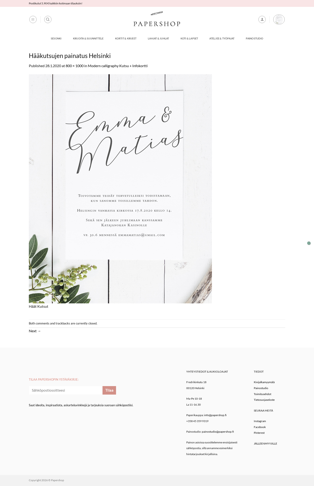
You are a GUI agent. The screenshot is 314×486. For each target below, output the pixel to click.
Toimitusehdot (262, 394)
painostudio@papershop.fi (218, 431)
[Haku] (47, 19)
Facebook (260, 427)
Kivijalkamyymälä (264, 382)
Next (35, 331)
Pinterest (259, 432)
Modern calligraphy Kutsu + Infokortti (118, 65)
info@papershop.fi (215, 415)
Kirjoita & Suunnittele (88, 38)
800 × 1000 (75, 65)
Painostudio (254, 38)
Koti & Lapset (189, 38)
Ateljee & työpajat (221, 38)
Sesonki (56, 38)
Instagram (260, 421)
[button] (33, 19)
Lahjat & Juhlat (158, 38)
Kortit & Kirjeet (126, 38)
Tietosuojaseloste (264, 399)
